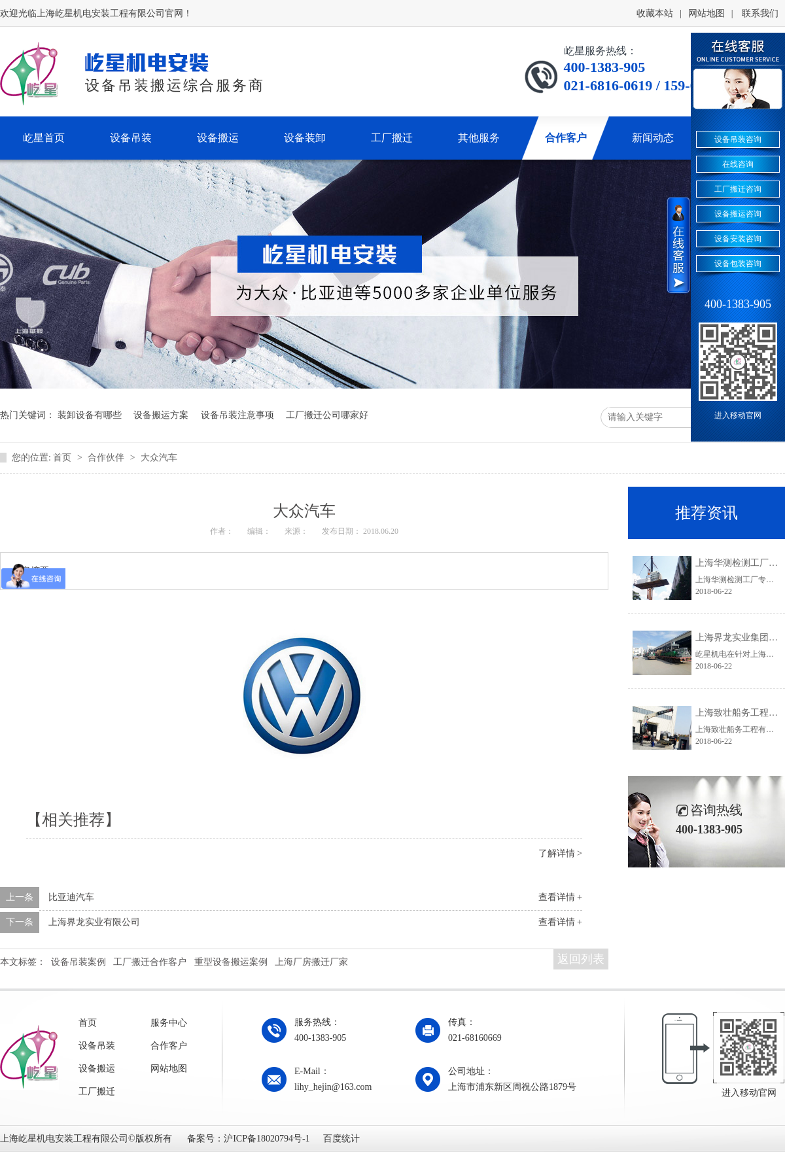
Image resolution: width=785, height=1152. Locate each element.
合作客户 (168, 1046)
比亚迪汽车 (71, 897)
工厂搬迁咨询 (737, 189)
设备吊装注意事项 (237, 415)
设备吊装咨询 (737, 139)
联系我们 (760, 13)
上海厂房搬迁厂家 (311, 962)
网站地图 (706, 13)
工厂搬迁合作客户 (149, 962)
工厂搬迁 (96, 1091)
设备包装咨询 (737, 263)
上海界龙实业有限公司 (94, 922)
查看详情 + (560, 897)
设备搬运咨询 (737, 213)
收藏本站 (655, 13)
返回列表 (580, 959)
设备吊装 (96, 1046)
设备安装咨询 (737, 238)
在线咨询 (738, 164)
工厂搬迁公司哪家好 (327, 415)
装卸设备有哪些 (90, 415)
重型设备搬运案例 (231, 962)
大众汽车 (159, 458)
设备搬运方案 (160, 415)
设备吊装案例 (78, 962)
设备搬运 (96, 1068)
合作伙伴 (107, 458)
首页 (63, 458)
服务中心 (168, 1023)
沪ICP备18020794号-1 (266, 1138)
